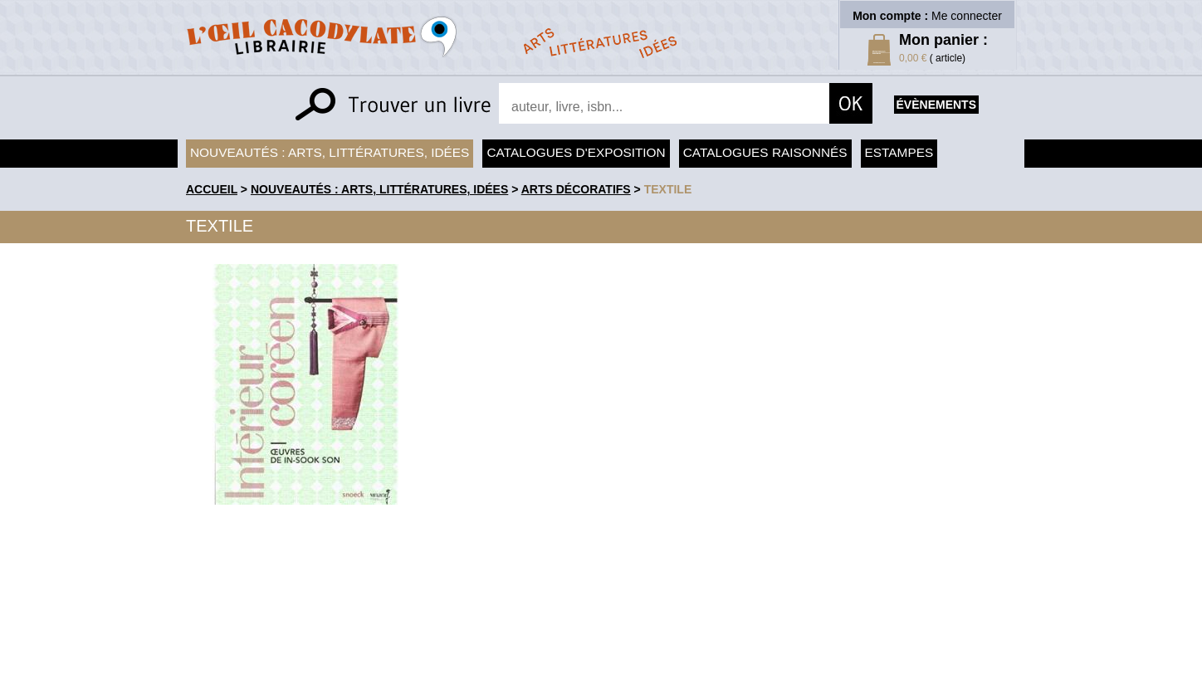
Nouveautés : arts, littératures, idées (329, 152)
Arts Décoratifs (576, 189)
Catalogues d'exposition (575, 152)
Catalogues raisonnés (765, 152)
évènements (936, 104)
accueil (211, 189)
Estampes (899, 152)
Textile (668, 189)
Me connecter (966, 15)
